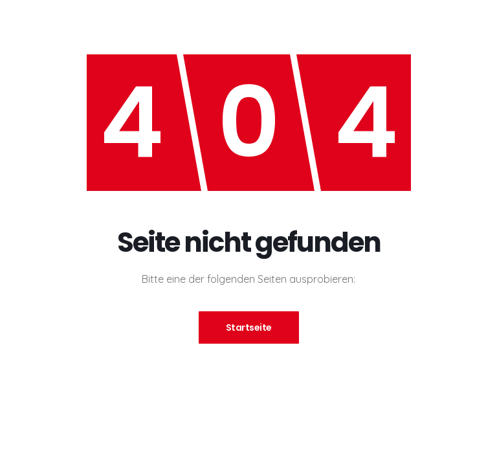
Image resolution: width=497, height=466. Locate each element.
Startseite (249, 327)
